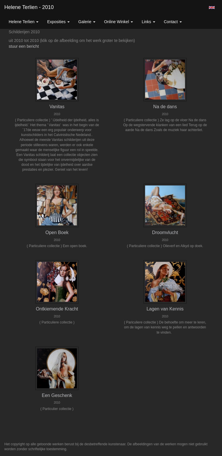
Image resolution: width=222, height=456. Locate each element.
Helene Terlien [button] (23, 21)
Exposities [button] (58, 21)
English (211, 7)
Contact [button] (173, 21)
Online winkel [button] (118, 21)
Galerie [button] (86, 21)
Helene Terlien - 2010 (29, 7)
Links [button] (148, 21)
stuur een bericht (24, 46)
